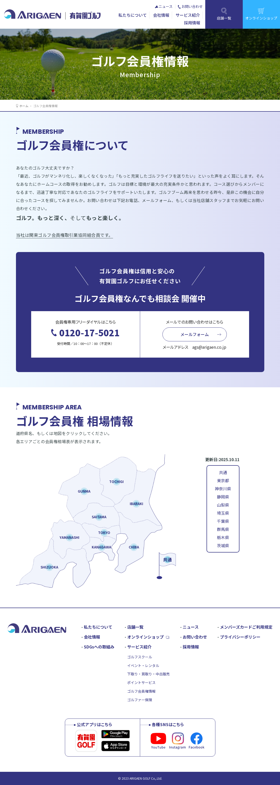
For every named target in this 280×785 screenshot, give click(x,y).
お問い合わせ (192, 6)
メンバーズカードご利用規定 (246, 627)
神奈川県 (223, 489)
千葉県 (223, 521)
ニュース (166, 6)
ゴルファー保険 (139, 699)
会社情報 (161, 15)
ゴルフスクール (139, 656)
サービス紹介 (188, 15)
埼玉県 (223, 513)
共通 (223, 472)
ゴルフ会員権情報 (141, 691)
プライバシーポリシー (240, 637)
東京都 (223, 480)
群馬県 (223, 529)
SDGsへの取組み (99, 647)
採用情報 (192, 23)
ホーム (23, 106)
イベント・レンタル (143, 665)
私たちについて (132, 15)
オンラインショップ (145, 637)
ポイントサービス (141, 682)
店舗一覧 (135, 627)
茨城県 (223, 545)
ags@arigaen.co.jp (209, 347)
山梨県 (223, 505)
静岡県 (223, 497)
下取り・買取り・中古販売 (148, 673)
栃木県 (223, 537)
